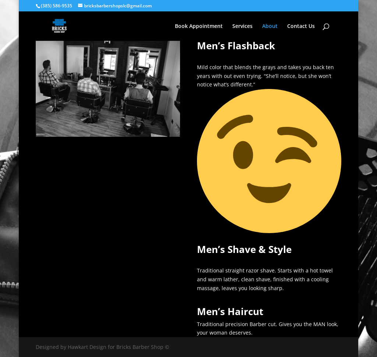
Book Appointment (199, 26)
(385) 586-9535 (56, 6)
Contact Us (301, 26)
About (270, 26)
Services (242, 26)
